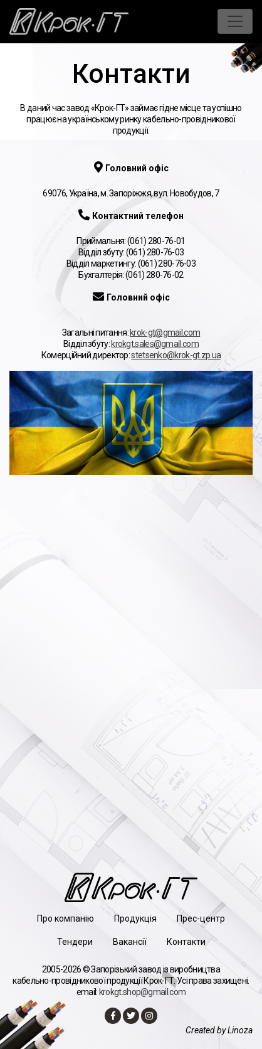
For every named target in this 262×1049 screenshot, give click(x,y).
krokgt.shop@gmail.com (142, 992)
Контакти (186, 942)
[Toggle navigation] (235, 21)
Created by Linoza (219, 1030)
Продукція (135, 918)
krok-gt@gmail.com (165, 332)
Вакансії (130, 942)
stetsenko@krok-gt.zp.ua (176, 355)
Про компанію (65, 918)
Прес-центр (201, 918)
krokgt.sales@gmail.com (155, 344)
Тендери (75, 942)
